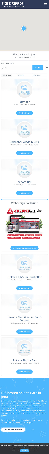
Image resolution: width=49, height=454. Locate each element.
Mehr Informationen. (30, 448)
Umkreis (21, 75)
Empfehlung (6, 75)
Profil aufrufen (24, 113)
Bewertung (37, 75)
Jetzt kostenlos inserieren (13, 429)
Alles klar (24, 451)
